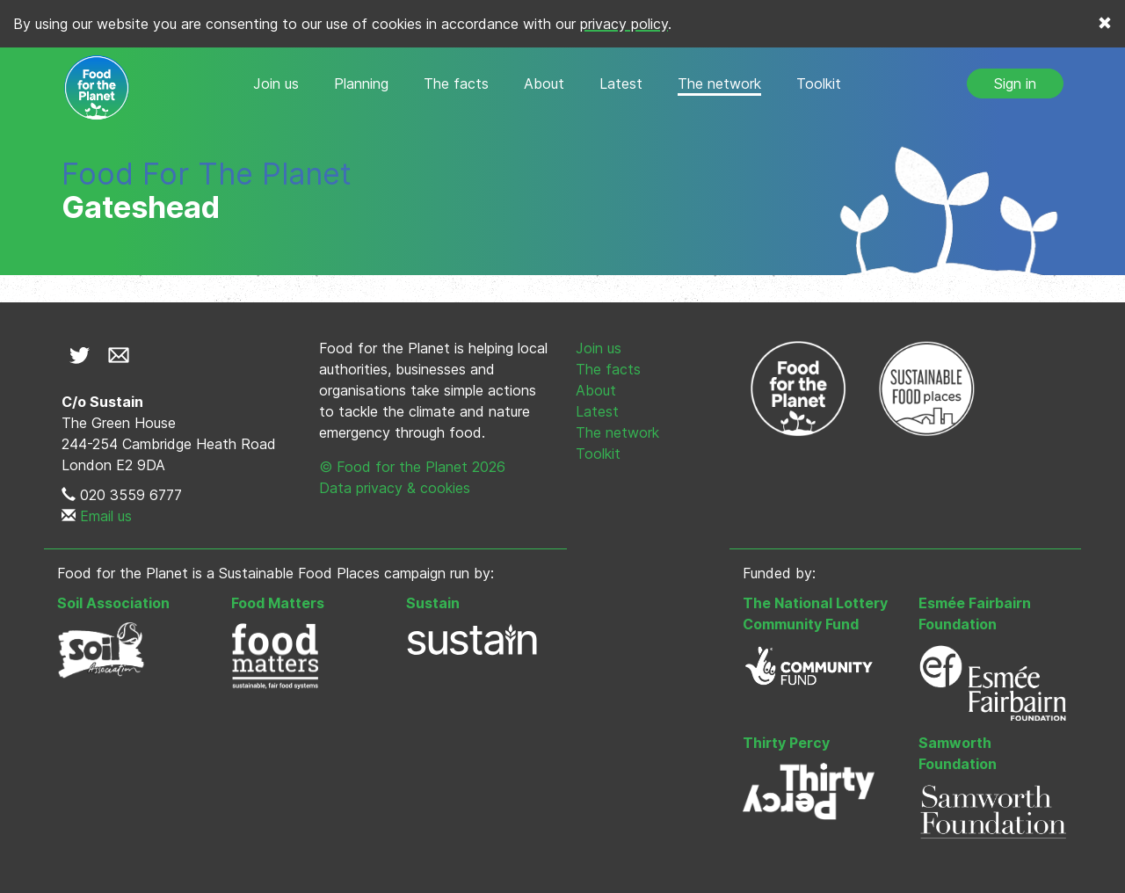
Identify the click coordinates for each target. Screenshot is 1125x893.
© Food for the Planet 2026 (412, 467)
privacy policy (624, 24)
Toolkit (818, 83)
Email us (106, 516)
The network (719, 83)
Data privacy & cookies (394, 488)
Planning (361, 83)
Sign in (1015, 83)
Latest (620, 83)
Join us (276, 83)
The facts (456, 83)
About (544, 83)
